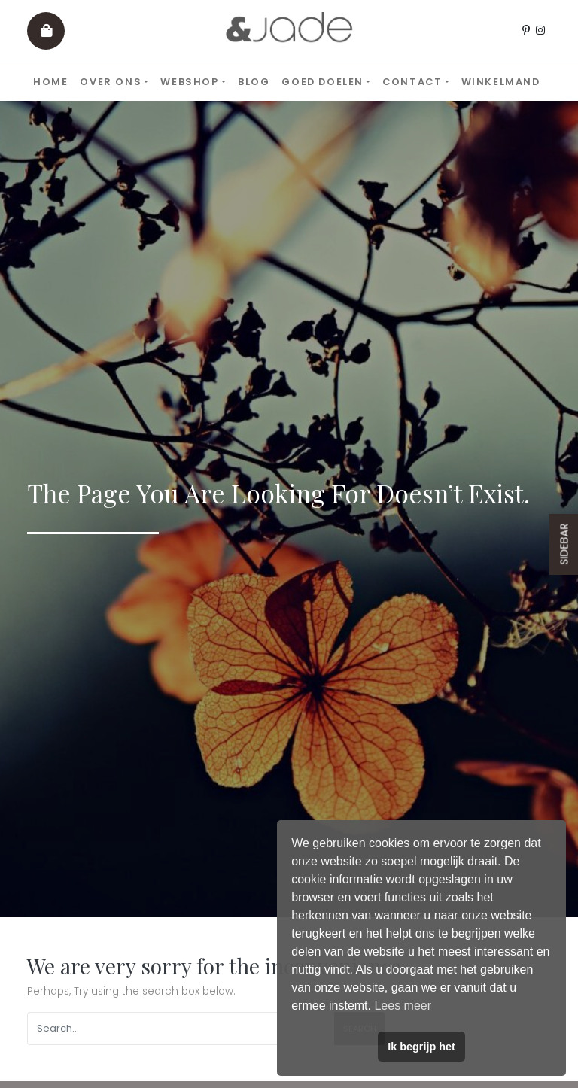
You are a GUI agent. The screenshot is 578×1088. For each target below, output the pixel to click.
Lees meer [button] (402, 1005)
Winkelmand (500, 81)
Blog (253, 81)
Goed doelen (322, 81)
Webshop (189, 81)
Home (50, 81)
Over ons (110, 81)
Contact (412, 81)
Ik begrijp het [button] (421, 1047)
